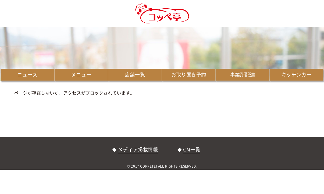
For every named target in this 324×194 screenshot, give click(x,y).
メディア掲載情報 (138, 149)
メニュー (81, 74)
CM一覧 (191, 149)
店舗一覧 (135, 74)
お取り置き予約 (188, 74)
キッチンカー (297, 74)
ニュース (27, 74)
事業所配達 (242, 74)
